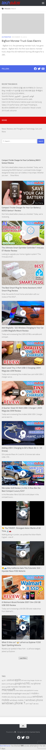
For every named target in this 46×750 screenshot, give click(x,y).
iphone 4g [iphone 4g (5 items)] (4, 687)
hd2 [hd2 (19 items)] (24, 683)
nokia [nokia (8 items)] (21, 690)
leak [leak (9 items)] (8, 687)
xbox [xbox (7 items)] (37, 704)
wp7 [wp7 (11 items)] (31, 703)
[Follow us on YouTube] (42, 68)
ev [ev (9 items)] (9, 684)
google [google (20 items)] (18, 683)
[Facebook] (35, 68)
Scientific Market (8, 96)
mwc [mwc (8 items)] (17, 690)
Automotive (6, 37)
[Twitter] (39, 68)
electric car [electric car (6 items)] (5, 684)
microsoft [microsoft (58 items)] (8, 690)
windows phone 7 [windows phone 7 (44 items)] (13, 703)
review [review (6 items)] (36, 690)
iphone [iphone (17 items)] (37, 683)
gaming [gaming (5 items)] (13, 684)
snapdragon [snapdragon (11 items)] (17, 693)
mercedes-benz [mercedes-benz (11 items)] (24, 687)
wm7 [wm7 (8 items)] (27, 704)
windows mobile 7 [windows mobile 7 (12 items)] (17, 700)
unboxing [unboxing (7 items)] (13, 697)
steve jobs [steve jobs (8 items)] (25, 694)
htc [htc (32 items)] (28, 683)
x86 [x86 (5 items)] (34, 704)
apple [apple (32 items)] (17, 680)
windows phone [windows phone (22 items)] (34, 700)
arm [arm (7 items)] (22, 680)
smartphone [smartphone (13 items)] (7, 693)
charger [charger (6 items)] (32, 680)
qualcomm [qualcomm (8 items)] (30, 690)
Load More (23, 658)
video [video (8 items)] (18, 697)
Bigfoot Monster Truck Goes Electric (21, 40)
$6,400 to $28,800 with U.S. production (16, 108)
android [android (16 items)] (10, 680)
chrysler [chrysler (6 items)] (37, 680)
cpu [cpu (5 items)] (41, 680)
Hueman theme (35, 732)
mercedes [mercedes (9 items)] (14, 687)
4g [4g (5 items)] (2, 680)
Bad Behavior (5, 746)
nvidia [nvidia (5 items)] (24, 690)
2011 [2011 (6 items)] (5, 680)
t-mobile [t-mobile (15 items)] (34, 693)
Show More (14, 175)
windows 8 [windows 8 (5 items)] (29, 697)
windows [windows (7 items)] (23, 697)
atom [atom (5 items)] (25, 680)
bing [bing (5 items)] (28, 680)
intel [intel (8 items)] (32, 684)
